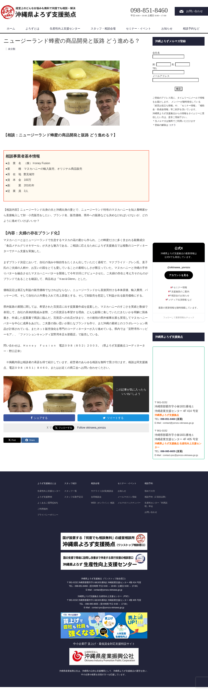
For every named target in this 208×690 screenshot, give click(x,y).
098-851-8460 (167, 419)
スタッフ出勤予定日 (73, 497)
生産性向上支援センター (65, 28)
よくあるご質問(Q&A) (47, 503)
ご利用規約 (42, 509)
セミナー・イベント (138, 28)
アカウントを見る (178, 275)
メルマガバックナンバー (129, 503)
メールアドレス (161, 76)
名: (173, 64)
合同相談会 (96, 497)
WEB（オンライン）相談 (102, 503)
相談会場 (95, 483)
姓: (154, 64)
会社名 (156, 52)
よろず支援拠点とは (46, 483)
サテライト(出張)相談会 (102, 491)
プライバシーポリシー (47, 515)
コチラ (172, 125)
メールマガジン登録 (127, 497)
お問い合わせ (194, 11)
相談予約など (191, 28)
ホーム (11, 28)
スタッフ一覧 (70, 491)
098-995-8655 (167, 451)
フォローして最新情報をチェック (178, 317)
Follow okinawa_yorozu (91, 427)
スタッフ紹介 (70, 483)
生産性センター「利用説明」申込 (156, 504)
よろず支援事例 (44, 497)
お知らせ (166, 28)
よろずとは (32, 28)
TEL (155, 68)
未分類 (11, 49)
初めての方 (150, 491)
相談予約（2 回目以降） (156, 497)
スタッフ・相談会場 (103, 28)
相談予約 (149, 483)
